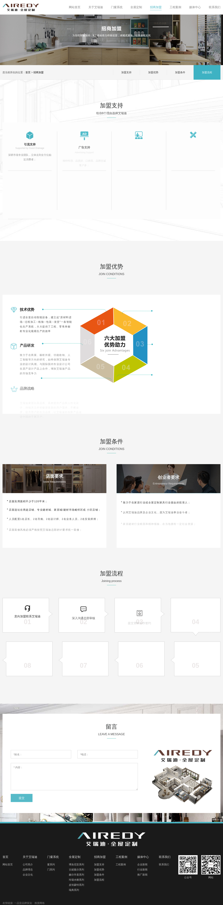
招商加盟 (38, 72)
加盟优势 (153, 72)
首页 (28, 72)
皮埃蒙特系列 (76, 884)
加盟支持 (126, 72)
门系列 (51, 869)
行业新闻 (142, 869)
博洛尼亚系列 (76, 864)
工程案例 (121, 864)
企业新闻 (142, 864)
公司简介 (28, 864)
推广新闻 (142, 874)
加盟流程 (207, 72)
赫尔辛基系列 (76, 874)
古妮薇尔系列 (76, 869)
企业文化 (28, 874)
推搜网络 (40, 903)
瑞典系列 (74, 889)
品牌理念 (28, 869)
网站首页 (8, 864)
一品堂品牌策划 (23, 903)
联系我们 (164, 864)
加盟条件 (180, 72)
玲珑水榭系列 (76, 879)
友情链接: (8, 903)
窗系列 (51, 864)
